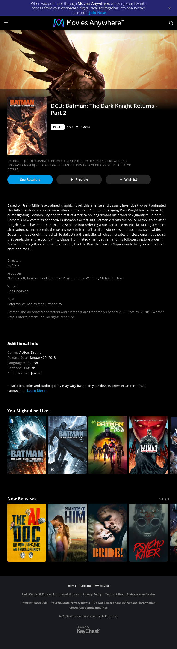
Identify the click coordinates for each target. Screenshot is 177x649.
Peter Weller (16, 304)
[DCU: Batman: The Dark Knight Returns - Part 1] (67, 445)
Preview (79, 179)
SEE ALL (164, 499)
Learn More (36, 390)
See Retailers (30, 179)
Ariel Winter (35, 304)
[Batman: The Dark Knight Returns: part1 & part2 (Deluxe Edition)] (26, 445)
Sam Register (65, 278)
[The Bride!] (107, 533)
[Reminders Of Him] (67, 533)
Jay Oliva (13, 265)
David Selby (53, 304)
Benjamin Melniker (40, 278)
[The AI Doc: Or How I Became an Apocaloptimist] (26, 533)
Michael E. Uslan (112, 278)
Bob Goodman (17, 291)
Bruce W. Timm (87, 278)
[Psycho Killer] (148, 533)
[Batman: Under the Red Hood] (148, 445)
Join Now (97, 12)
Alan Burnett (16, 278)
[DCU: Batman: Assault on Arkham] (107, 445)
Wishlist (128, 179)
